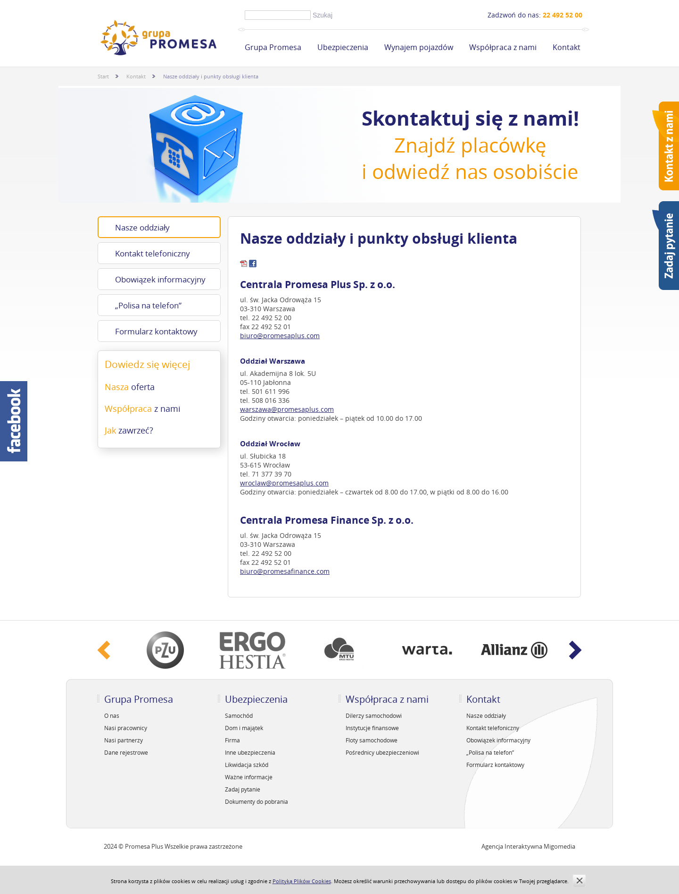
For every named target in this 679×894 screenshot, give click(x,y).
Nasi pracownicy (125, 728)
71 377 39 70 (271, 473)
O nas (111, 715)
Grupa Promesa (273, 47)
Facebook (13, 421)
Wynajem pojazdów (418, 47)
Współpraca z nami (503, 47)
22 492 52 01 (271, 326)
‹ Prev (103, 650)
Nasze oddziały (142, 227)
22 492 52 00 (271, 317)
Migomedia (559, 846)
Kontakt (566, 47)
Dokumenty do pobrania (256, 801)
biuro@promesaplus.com (280, 335)
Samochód (239, 715)
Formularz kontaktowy (156, 331)
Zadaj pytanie (242, 789)
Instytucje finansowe (372, 728)
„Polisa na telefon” (148, 305)
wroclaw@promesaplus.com (284, 482)
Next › (575, 650)
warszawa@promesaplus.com (287, 409)
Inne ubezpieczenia (250, 752)
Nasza (130, 386)
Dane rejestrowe (126, 752)
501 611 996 (271, 391)
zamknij (579, 880)
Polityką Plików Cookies (302, 881)
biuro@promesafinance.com (285, 571)
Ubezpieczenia (342, 47)
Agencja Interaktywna (511, 846)
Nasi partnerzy (123, 740)
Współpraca (143, 408)
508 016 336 (271, 400)
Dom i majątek (244, 728)
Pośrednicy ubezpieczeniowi (382, 752)
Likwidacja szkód (246, 764)
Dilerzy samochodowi (374, 715)
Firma (232, 740)
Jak (129, 430)
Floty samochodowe (371, 740)
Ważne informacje (249, 777)
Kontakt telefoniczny (152, 253)
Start (103, 76)
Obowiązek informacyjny (160, 279)
